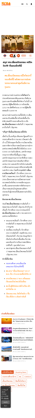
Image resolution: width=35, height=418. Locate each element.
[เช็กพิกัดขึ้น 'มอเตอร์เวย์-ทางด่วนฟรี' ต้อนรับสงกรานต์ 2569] (17, 350)
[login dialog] (31, 4)
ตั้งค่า (5, 406)
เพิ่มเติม (6, 398)
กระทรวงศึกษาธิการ (9, 377)
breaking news (21, 372)
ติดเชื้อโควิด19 (20, 381)
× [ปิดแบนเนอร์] (9, 387)
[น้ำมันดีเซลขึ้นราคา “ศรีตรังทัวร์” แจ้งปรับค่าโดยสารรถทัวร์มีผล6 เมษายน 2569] (17, 340)
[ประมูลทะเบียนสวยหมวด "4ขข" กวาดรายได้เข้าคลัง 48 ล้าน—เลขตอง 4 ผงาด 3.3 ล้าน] (17, 331)
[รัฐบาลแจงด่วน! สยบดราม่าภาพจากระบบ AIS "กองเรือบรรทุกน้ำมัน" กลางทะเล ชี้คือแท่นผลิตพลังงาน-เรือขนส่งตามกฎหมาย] (17, 359)
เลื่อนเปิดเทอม (7, 381)
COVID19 (27, 377)
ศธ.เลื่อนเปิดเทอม (8, 385)
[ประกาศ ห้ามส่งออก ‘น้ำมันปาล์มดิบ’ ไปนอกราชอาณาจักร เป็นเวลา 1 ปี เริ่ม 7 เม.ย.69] (17, 322)
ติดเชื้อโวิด (21, 385)
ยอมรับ (6, 402)
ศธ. (20, 377)
